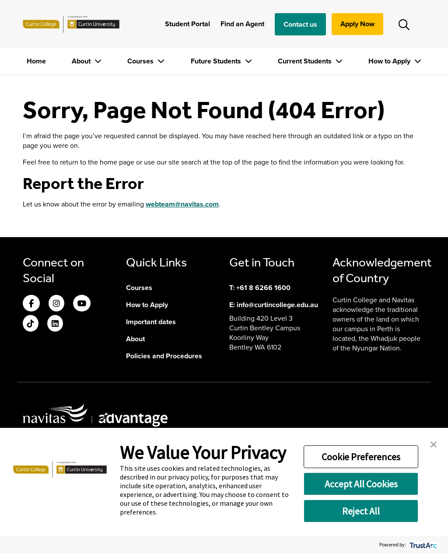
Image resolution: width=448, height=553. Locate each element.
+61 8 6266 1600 (263, 288)
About (82, 61)
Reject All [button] (361, 511)
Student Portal (187, 24)
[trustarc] (422, 544)
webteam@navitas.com (182, 204)
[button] (433, 444)
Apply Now (357, 24)
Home (36, 61)
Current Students (305, 61)
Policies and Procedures (164, 356)
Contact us (300, 24)
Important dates (151, 322)
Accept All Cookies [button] (361, 484)
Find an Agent (242, 24)
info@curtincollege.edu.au (277, 305)
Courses (141, 61)
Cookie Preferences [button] (361, 457)
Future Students (217, 61)
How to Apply (390, 61)
